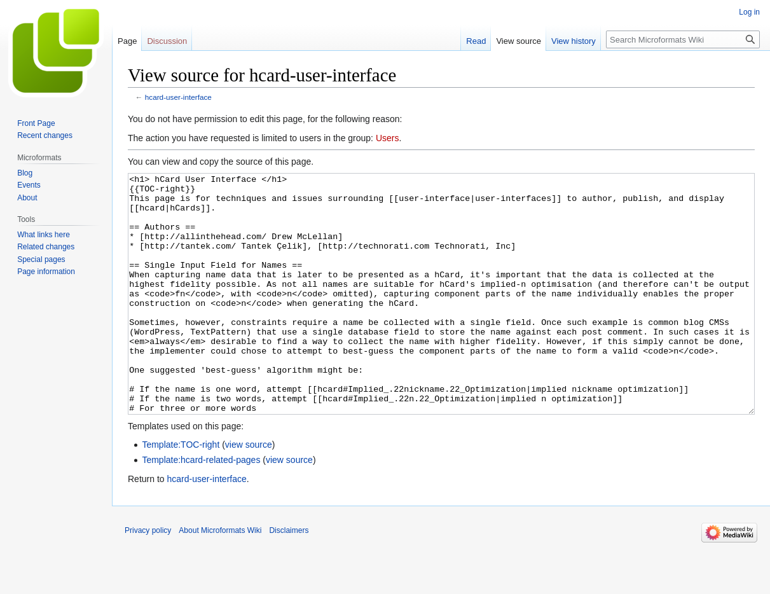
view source (248, 492)
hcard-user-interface (178, 97)
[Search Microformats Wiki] (683, 39)
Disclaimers (288, 578)
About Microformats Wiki (220, 578)
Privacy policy (148, 578)
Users (387, 138)
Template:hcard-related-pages (201, 507)
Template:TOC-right (180, 492)
